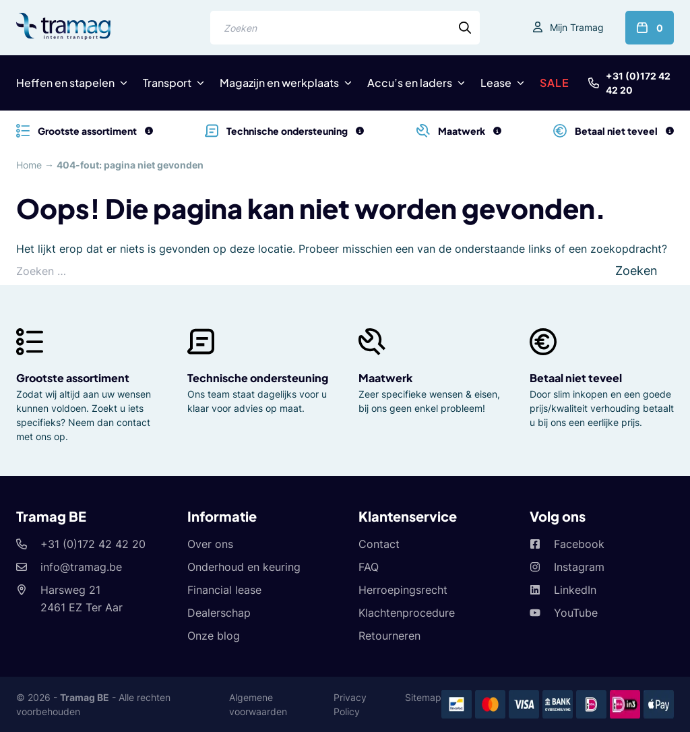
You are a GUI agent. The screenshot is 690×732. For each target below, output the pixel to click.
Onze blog (213, 635)
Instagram (579, 567)
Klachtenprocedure (406, 612)
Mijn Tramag (577, 27)
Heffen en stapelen (65, 82)
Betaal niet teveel (576, 378)
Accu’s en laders (409, 82)
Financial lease (224, 590)
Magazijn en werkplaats (279, 82)
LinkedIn (575, 590)
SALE (554, 82)
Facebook (579, 544)
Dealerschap (219, 612)
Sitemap (423, 697)
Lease (495, 82)
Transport (167, 82)
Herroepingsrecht (402, 590)
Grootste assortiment (72, 378)
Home (29, 165)
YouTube (576, 612)
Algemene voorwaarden (258, 704)
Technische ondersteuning (257, 378)
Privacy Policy (350, 704)
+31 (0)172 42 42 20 (638, 83)
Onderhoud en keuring (244, 567)
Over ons (210, 544)
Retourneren (389, 635)
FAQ (368, 567)
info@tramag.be (81, 567)
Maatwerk (385, 378)
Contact (379, 544)
